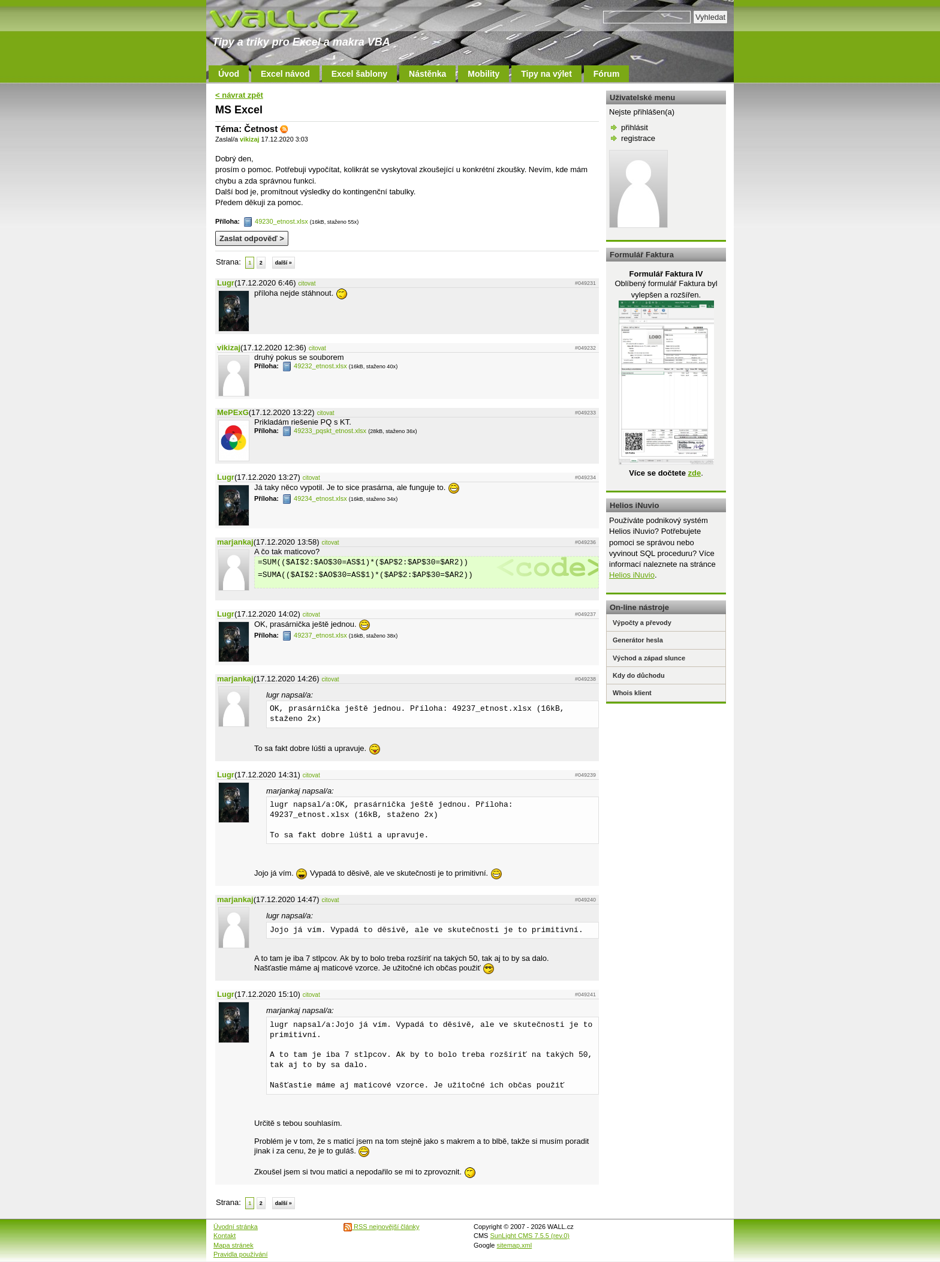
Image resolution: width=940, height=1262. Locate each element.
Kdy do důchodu (639, 675)
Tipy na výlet (546, 74)
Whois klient (632, 692)
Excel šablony (359, 74)
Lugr (225, 282)
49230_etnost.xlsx (275, 221)
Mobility (483, 74)
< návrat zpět (239, 95)
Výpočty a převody (642, 622)
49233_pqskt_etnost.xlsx (324, 430)
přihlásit (634, 127)
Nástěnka (427, 74)
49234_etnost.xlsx (314, 498)
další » (283, 263)
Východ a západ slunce (649, 658)
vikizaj (250, 139)
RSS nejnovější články (382, 1226)
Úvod (228, 74)
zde (694, 472)
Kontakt (224, 1235)
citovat (307, 283)
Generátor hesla (638, 640)
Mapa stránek (233, 1245)
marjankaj (235, 541)
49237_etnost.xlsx (314, 635)
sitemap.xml (514, 1245)
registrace (638, 138)
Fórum (606, 74)
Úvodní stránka (235, 1226)
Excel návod (285, 74)
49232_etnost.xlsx (314, 365)
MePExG (233, 412)
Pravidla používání (240, 1254)
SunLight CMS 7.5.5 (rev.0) (530, 1235)
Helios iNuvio (632, 574)
